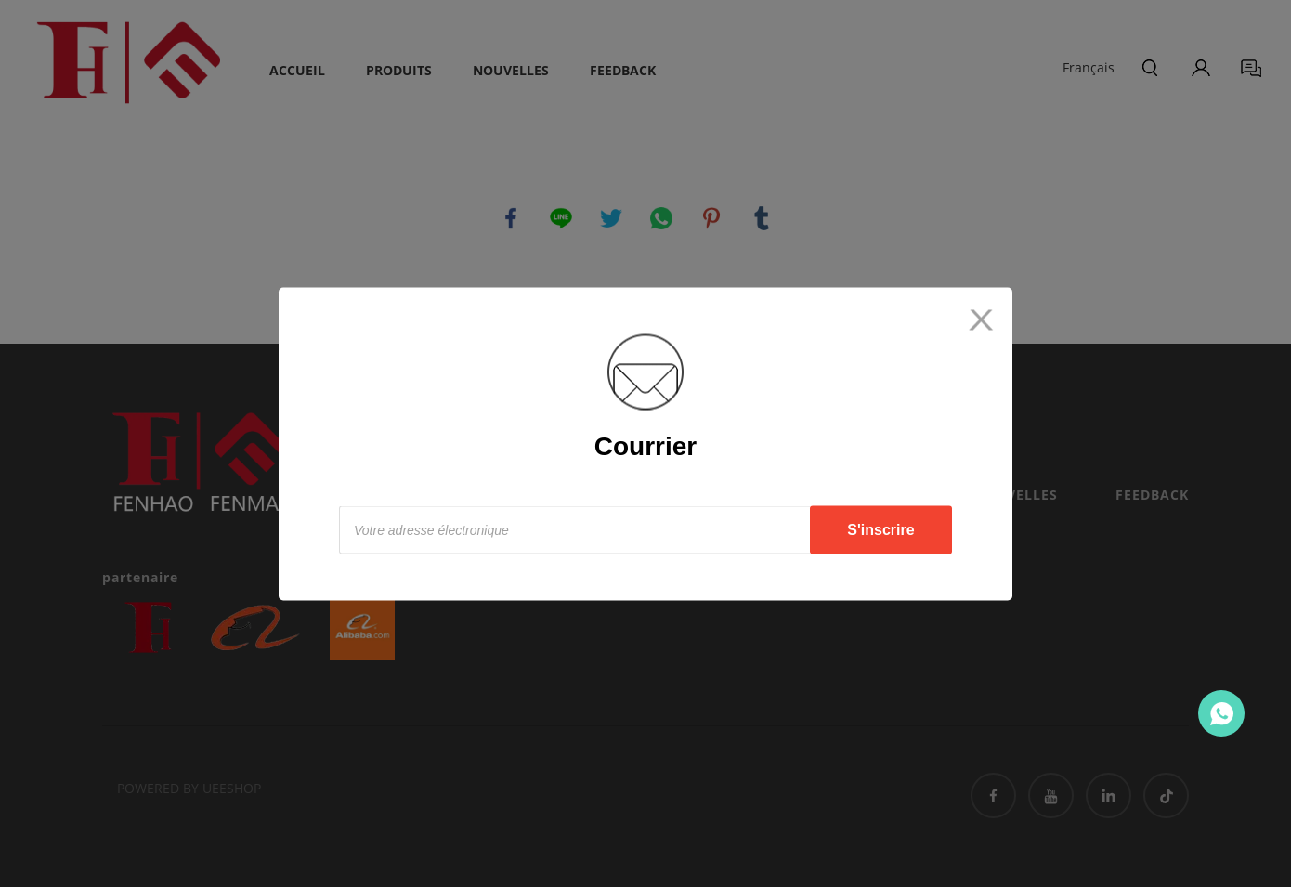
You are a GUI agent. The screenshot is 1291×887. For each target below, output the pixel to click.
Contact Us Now (1221, 713)
